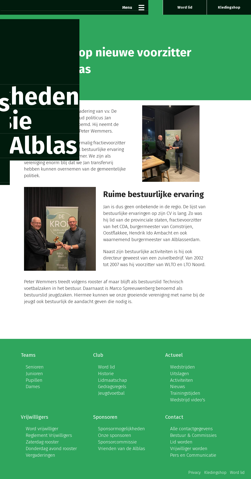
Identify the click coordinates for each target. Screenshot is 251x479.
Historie (106, 373)
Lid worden (181, 442)
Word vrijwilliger (42, 428)
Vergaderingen (40, 455)
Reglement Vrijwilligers (49, 435)
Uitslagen (179, 373)
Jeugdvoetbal (111, 393)
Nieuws (177, 386)
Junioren (34, 373)
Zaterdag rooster (42, 442)
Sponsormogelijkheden (121, 428)
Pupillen (34, 380)
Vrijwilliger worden (188, 448)
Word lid (184, 7)
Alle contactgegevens (191, 428)
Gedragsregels (112, 386)
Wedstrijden (182, 367)
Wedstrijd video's (187, 400)
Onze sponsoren (114, 435)
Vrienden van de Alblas (121, 448)
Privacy (194, 472)
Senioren (35, 367)
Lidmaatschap (112, 380)
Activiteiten (181, 380)
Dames (33, 386)
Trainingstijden (185, 393)
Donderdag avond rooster (51, 448)
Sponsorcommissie (117, 442)
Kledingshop (229, 7)
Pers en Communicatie (193, 455)
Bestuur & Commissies (193, 435)
